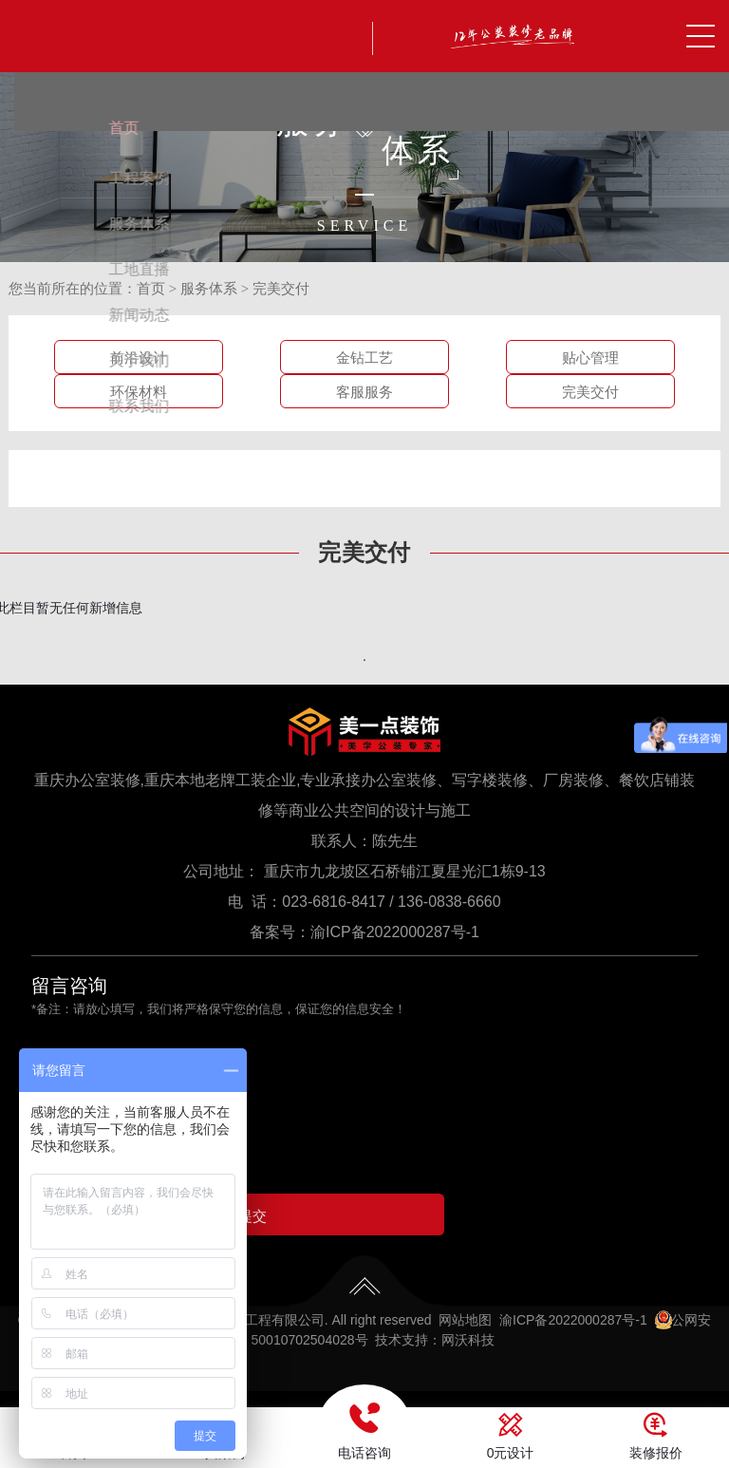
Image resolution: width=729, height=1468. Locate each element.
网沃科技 (468, 1348)
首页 (151, 288)
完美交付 (280, 288)
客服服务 (364, 392)
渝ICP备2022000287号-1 (394, 932)
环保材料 (138, 392)
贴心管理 (590, 358)
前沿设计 (138, 358)
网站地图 (465, 1328)
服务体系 (208, 288)
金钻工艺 (364, 358)
